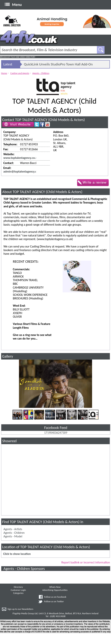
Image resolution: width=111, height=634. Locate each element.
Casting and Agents (19, 73)
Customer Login (18, 590)
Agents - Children (40, 73)
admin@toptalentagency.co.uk (22, 171)
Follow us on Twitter (54, 601)
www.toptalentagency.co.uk (21, 158)
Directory (18, 586)
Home (4, 73)
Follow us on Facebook (55, 596)
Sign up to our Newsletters (20, 609)
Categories (18, 593)
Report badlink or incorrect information (85, 562)
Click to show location (17, 554)
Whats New (55, 586)
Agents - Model (12, 536)
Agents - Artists (12, 529)
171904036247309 (55, 432)
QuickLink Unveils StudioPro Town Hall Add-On (58, 64)
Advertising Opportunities (55, 590)
